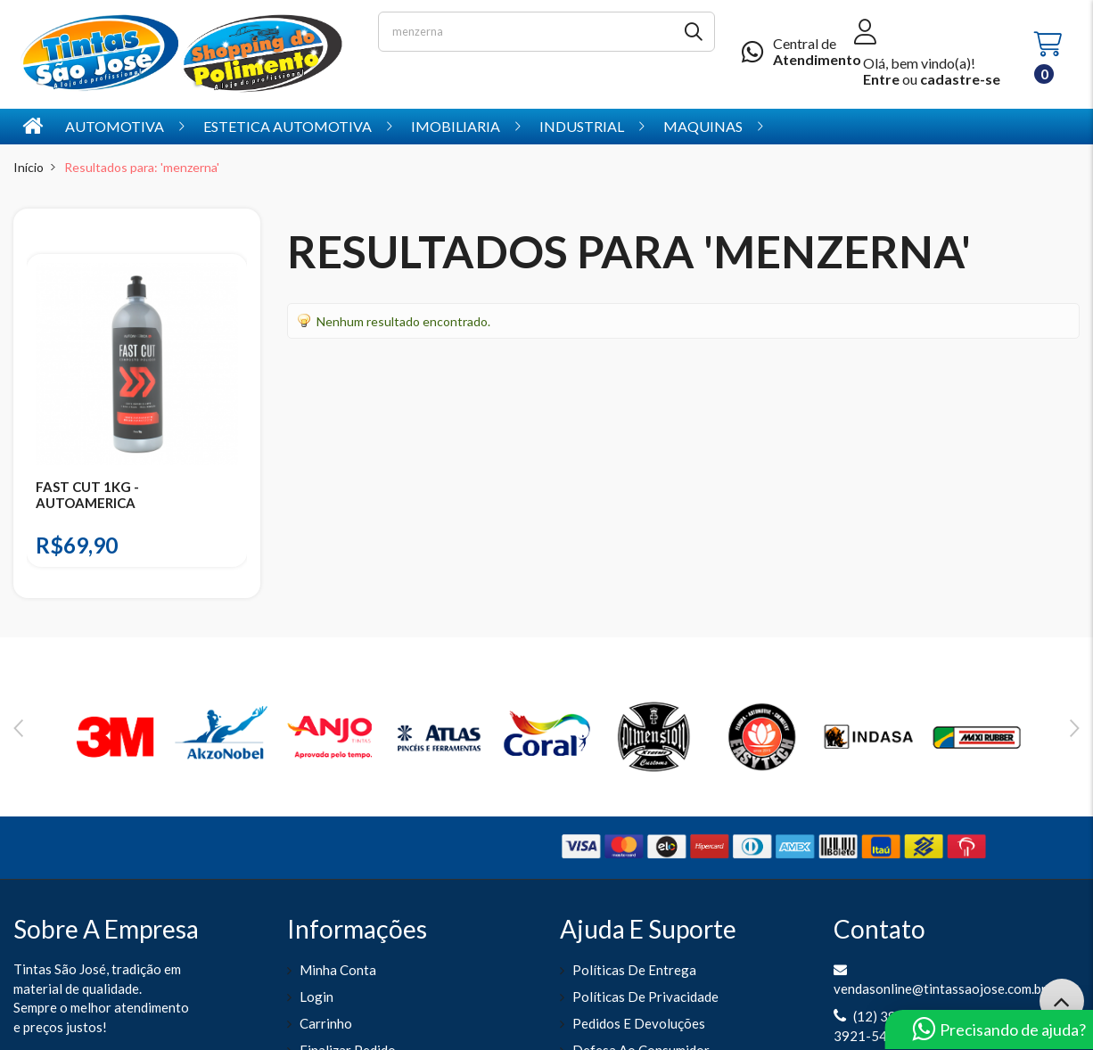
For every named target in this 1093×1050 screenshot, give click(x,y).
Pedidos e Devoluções (638, 1023)
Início (28, 167)
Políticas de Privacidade (645, 996)
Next (1075, 728)
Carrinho (326, 1023)
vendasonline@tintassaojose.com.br (940, 988)
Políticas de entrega (634, 970)
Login (316, 996)
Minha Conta (338, 970)
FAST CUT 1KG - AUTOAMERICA (87, 495)
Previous (18, 728)
